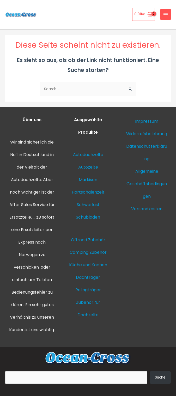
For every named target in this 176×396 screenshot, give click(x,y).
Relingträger (88, 290)
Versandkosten (146, 209)
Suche (160, 377)
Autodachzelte (26, 180)
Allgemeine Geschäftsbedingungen (146, 183)
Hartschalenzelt (88, 192)
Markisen (88, 180)
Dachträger (88, 277)
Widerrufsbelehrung (146, 134)
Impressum (146, 121)
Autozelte (88, 167)
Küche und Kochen (88, 265)
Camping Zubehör (88, 252)
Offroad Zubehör (88, 240)
